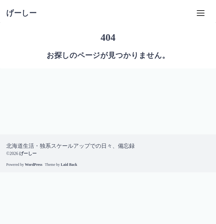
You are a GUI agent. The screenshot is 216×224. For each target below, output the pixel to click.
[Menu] (200, 13)
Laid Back (69, 164)
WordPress (33, 164)
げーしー (21, 13)
